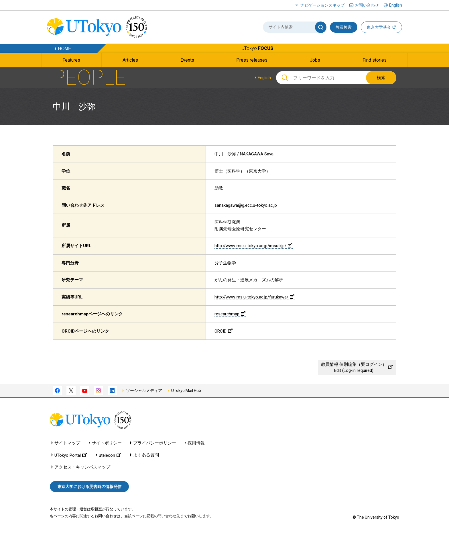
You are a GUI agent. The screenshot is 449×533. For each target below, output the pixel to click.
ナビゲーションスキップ (322, 5)
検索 (381, 77)
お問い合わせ (367, 5)
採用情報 (196, 443)
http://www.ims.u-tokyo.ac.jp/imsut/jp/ (253, 245)
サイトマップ (67, 443)
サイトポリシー (107, 443)
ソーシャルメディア (144, 390)
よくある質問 (146, 455)
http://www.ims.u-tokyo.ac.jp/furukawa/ (254, 297)
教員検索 (344, 27)
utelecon (110, 455)
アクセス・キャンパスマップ (82, 467)
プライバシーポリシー (154, 443)
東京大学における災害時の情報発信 (89, 486)
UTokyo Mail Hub (186, 390)
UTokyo (257, 48)
